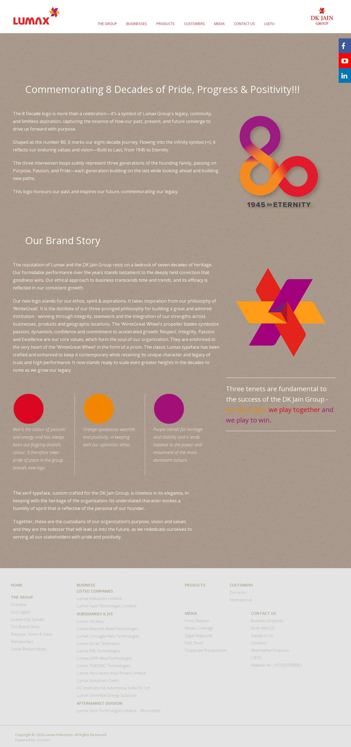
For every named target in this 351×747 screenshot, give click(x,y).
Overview (19, 604)
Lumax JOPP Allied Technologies (104, 658)
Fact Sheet (194, 642)
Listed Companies (95, 591)
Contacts (259, 642)
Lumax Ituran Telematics (98, 643)
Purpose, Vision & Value (32, 634)
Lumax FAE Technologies (98, 650)
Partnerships (22, 641)
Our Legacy (20, 611)
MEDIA (219, 23)
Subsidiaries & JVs (95, 613)
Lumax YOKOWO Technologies (103, 665)
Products (195, 585)
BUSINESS (86, 585)
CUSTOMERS (194, 23)
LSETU (269, 23)
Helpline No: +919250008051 (276, 665)
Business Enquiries (267, 620)
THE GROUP (107, 23)
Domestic (238, 592)
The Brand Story (25, 626)
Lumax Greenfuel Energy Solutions (107, 695)
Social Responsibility (29, 649)
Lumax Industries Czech (98, 680)
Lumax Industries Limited (99, 598)
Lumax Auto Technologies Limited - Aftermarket (119, 710)
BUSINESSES (136, 23)
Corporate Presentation (206, 650)
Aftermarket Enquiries (270, 650)
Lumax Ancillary (90, 621)
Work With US (263, 628)
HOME (16, 585)
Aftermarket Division (99, 703)
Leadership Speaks (28, 619)
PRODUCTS (165, 23)
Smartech (44, 740)
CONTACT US (244, 23)
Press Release (197, 620)
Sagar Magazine (199, 635)
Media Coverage (199, 628)
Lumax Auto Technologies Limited (106, 605)
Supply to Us (262, 635)
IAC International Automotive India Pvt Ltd (113, 687)
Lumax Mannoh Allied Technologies (108, 628)
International (241, 599)
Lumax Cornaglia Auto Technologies (108, 636)
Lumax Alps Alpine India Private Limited (111, 673)
